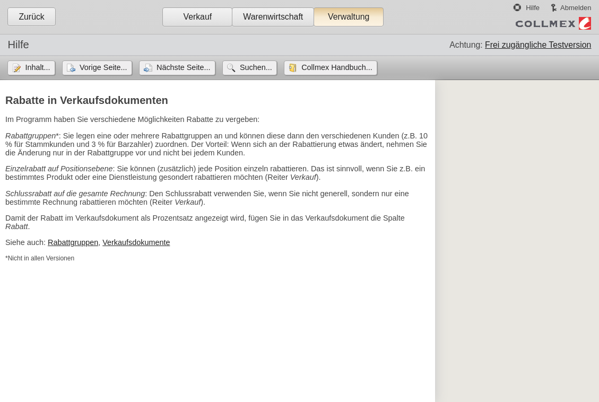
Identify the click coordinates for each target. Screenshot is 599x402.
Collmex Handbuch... (336, 67)
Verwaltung (348, 16)
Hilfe (533, 8)
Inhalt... (37, 67)
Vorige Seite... (103, 67)
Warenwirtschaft (273, 16)
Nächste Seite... (184, 67)
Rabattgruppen (73, 242)
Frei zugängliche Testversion (538, 44)
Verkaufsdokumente (136, 242)
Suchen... (256, 67)
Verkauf (197, 16)
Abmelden (575, 8)
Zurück (31, 16)
